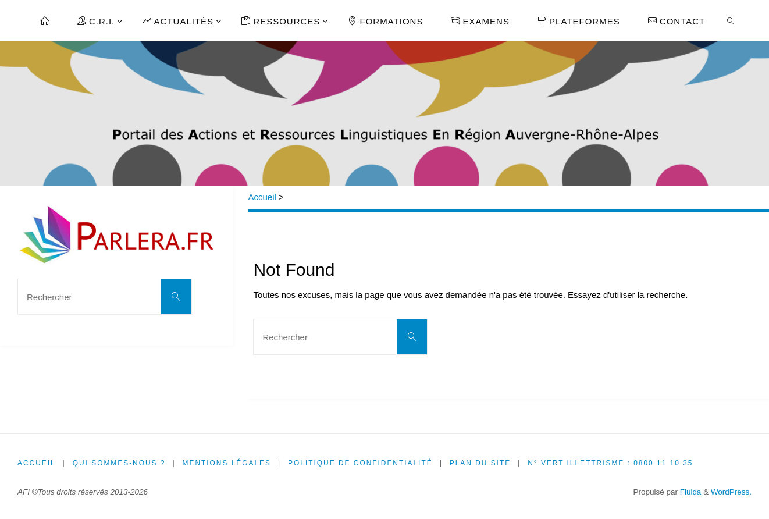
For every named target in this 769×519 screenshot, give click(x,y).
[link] (730, 20)
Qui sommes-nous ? (119, 463)
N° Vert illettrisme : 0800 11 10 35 (614, 463)
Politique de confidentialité (362, 463)
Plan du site (483, 463)
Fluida (690, 492)
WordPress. (731, 492)
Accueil (262, 197)
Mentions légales (227, 463)
